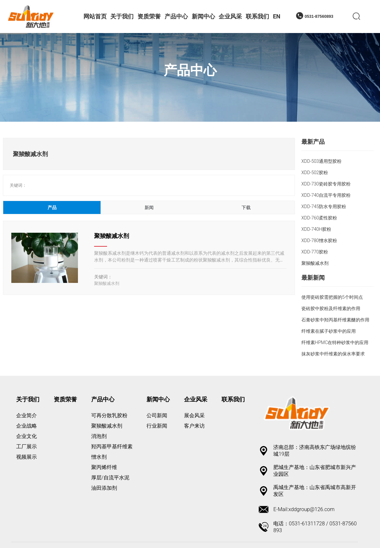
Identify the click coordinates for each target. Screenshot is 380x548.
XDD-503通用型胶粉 (321, 161)
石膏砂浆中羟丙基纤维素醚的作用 (335, 319)
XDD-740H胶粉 (316, 229)
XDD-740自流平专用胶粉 (326, 195)
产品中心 (190, 70)
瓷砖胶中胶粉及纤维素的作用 (330, 308)
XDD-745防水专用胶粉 (323, 206)
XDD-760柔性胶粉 (319, 217)
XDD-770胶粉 (314, 251)
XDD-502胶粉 (314, 172)
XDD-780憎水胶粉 (319, 240)
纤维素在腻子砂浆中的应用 (328, 331)
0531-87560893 (319, 16)
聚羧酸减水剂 (111, 235)
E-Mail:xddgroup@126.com (303, 509)
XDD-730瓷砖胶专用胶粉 (326, 183)
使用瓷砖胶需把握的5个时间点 (332, 297)
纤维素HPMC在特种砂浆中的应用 (335, 342)
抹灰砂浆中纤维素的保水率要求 (333, 353)
